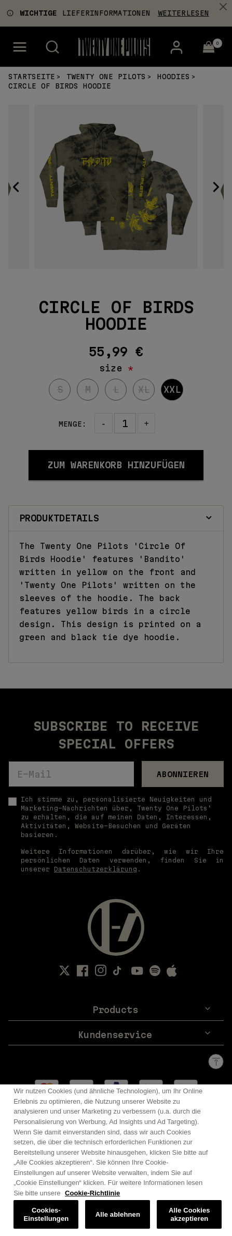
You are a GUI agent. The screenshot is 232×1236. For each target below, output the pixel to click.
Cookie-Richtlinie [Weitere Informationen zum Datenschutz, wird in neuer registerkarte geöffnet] (92, 1201)
